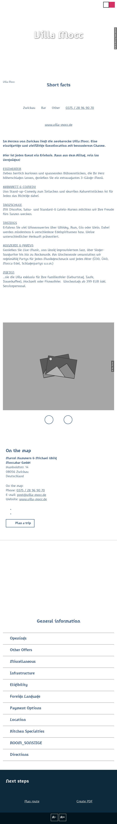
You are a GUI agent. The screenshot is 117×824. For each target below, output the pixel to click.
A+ (62, 817)
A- (54, 817)
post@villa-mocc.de (31, 495)
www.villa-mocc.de (58, 125)
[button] (20, 523)
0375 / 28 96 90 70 (80, 108)
